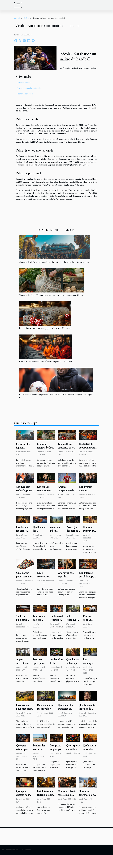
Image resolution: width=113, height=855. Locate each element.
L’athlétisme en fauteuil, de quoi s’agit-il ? (45, 794)
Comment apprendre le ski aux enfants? (87, 794)
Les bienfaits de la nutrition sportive (56, 665)
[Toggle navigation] (18, 5)
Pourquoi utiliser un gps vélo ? (45, 706)
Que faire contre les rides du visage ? (87, 708)
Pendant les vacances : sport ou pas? (39, 751)
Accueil (17, 18)
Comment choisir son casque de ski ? (67, 794)
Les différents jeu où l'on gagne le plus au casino (87, 576)
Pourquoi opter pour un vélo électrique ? (39, 665)
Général (26, 18)
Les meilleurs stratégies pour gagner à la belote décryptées (45, 328)
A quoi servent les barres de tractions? (22, 665)
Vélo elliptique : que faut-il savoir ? (72, 621)
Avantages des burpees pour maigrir (72, 530)
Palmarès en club (23, 82)
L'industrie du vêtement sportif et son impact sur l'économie (45, 361)
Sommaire (25, 77)
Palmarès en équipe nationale (29, 88)
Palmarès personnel (25, 94)
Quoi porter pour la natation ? (24, 576)
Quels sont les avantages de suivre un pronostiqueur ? (66, 710)
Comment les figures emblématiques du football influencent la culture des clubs (54, 261)
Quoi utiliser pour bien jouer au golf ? (24, 708)
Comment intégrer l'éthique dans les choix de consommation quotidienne (51, 295)
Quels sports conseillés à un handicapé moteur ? (90, 751)
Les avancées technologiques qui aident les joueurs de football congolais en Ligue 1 (55, 396)
